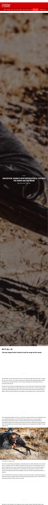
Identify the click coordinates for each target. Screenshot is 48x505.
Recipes (20, 9)
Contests (27, 9)
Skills (12, 9)
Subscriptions (35, 9)
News (17, 9)
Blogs (24, 9)
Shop (31, 9)
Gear (15, 9)
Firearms (24, 175)
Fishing (5, 9)
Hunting (8, 9)
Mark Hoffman (22, 183)
